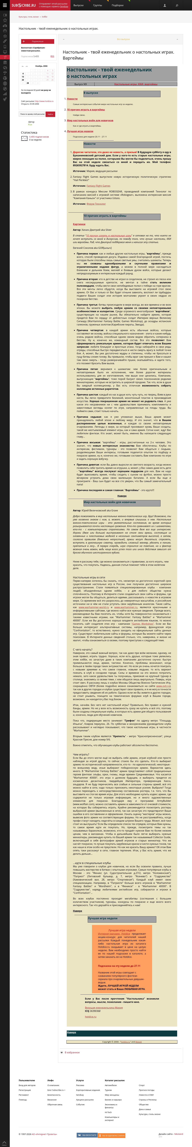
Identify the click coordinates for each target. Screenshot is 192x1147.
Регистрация (25, 1090)
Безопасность (53, 1094)
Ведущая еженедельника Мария (104, 1007)
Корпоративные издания (88, 1090)
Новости (72, 98)
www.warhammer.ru (125, 607)
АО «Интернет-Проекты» (44, 1134)
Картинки (79, 224)
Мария (138, 1041)
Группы (101, 3)
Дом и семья (145, 1109)
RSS (52, 56)
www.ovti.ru (163, 686)
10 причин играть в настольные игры (108, 235)
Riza (30, 124)
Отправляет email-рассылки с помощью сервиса (53, 5)
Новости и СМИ (146, 1094)
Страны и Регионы (148, 1099)
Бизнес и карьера (113, 1099)
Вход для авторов (27, 1085)
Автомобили (111, 1085)
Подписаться (37, 41)
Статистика (29, 132)
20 (23, 80)
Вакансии (52, 1099)
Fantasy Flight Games (98, 185)
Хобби (44, 16)
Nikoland (178, 1134)
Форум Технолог (96, 203)
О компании (53, 1085)
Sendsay (80, 1094)
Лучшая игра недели (80, 131)
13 (23, 76)
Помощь (23, 1099)
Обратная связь (54, 1104)
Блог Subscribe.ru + (56, 1090)
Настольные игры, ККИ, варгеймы (135, 84)
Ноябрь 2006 (41, 66)
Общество (143, 1104)
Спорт (142, 1085)
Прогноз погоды (146, 1090)
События (80, 1104)
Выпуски (82, 3)
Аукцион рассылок (85, 1099)
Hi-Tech (108, 1112)
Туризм (108, 1090)
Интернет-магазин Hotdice (114, 933)
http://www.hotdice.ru (44, 101)
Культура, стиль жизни (29, 16)
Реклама (80, 1085)
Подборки (121, 3)
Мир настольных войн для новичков (90, 120)
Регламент (24, 1094)
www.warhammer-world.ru (94, 607)
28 (28, 83)
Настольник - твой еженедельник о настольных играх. (58, 28)
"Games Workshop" (142, 623)
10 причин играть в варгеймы (86, 109)
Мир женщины (112, 1094)
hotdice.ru (90, 1016)
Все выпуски (123, 39)
